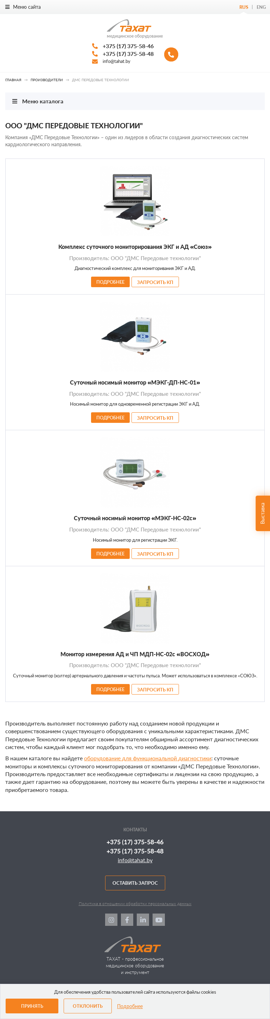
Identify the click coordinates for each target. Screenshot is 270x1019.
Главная (13, 80)
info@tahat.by (116, 61)
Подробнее (130, 1006)
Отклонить (88, 1006)
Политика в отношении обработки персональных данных (135, 903)
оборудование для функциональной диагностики (147, 758)
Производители (47, 80)
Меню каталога (37, 101)
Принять (32, 1006)
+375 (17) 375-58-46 (128, 46)
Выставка (262, 513)
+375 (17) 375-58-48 (128, 53)
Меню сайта (23, 7)
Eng (261, 7)
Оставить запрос (135, 883)
